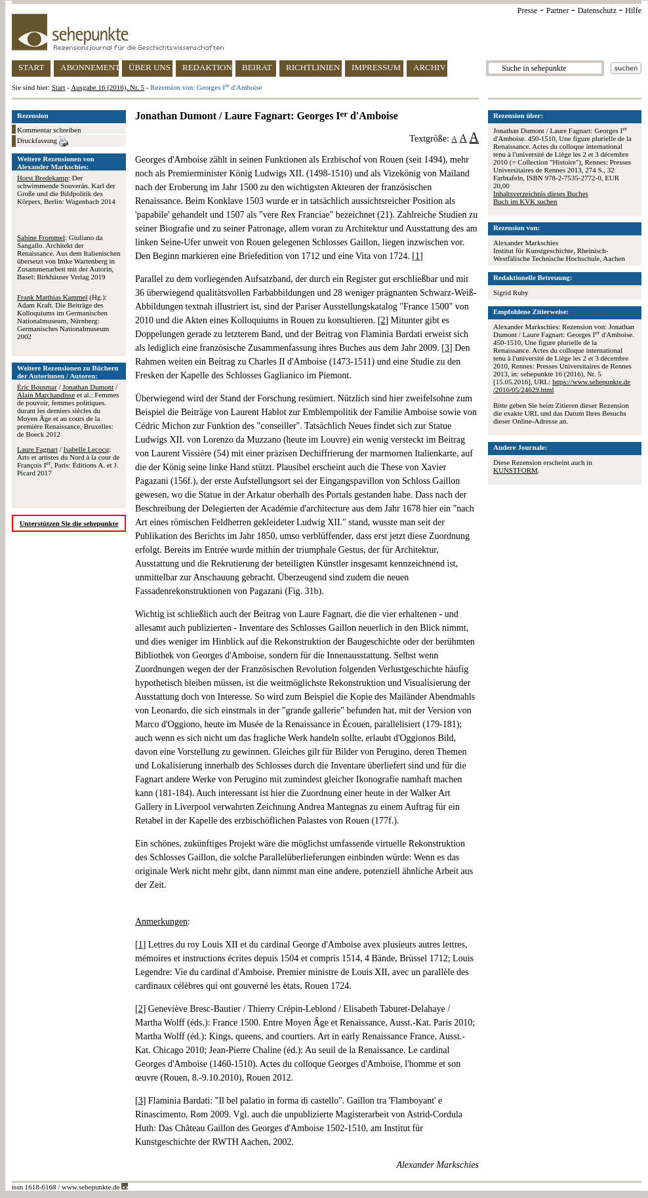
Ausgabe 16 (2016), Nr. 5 (107, 87)
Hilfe (633, 10)
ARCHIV (429, 67)
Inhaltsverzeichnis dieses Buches (540, 193)
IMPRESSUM (376, 67)
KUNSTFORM (515, 470)
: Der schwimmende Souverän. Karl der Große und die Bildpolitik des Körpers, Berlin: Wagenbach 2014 (66, 189)
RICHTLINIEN (313, 67)
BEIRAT (257, 67)
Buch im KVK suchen (525, 201)
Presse (527, 10)
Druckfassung (42, 141)
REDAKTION (207, 67)
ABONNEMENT (89, 67)
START (31, 67)
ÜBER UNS (150, 67)
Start (59, 87)
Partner (557, 10)
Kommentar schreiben (49, 130)
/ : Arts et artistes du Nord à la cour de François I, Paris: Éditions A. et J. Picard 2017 (68, 461)
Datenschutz (597, 10)
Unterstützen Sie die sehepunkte (69, 523)
